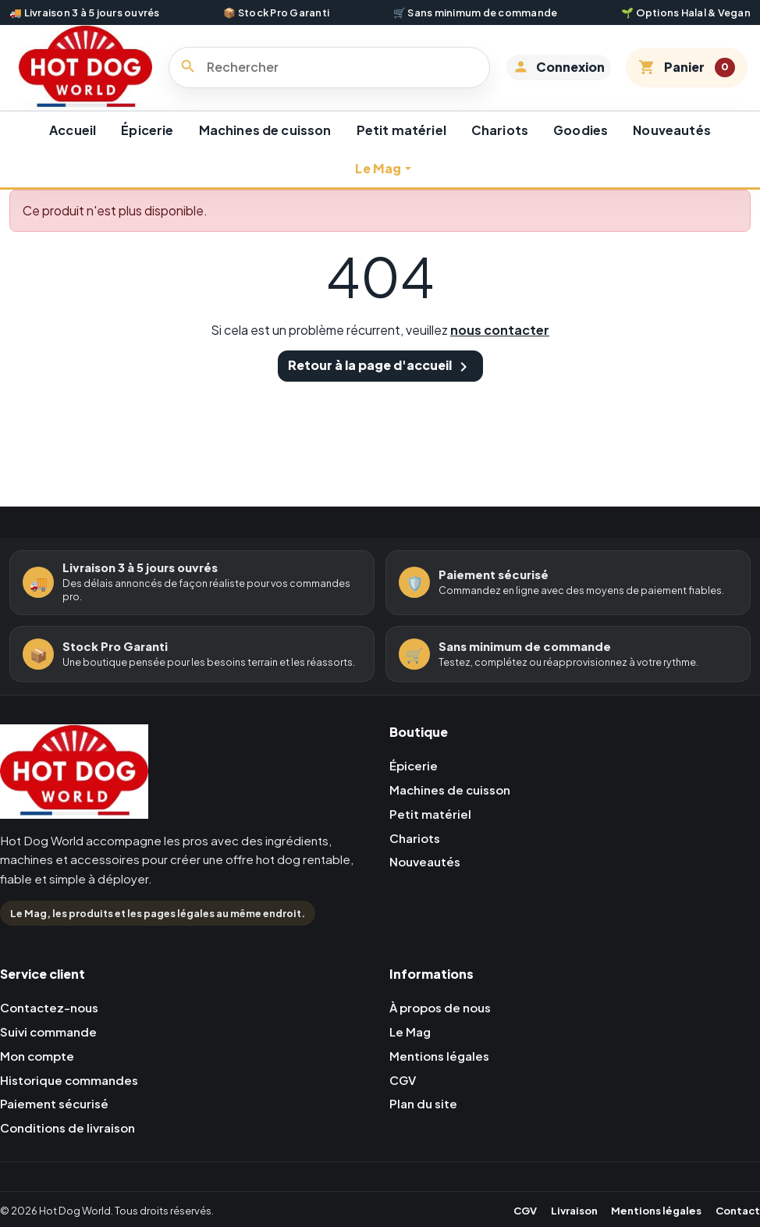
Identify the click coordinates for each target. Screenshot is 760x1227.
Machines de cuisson (265, 146)
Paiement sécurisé (56, 1124)
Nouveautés (672, 146)
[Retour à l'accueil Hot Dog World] (74, 792)
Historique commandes (72, 1099)
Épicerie (147, 146)
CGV (403, 1099)
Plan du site (424, 1124)
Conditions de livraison (72, 1149)
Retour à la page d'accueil (380, 383)
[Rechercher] (336, 75)
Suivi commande (50, 1049)
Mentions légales (442, 1074)
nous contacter (499, 346)
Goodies (580, 146)
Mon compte (39, 1074)
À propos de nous (444, 1024)
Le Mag (378, 184)
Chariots (499, 146)
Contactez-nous (52, 1024)
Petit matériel (401, 146)
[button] (553, 76)
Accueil (72, 146)
